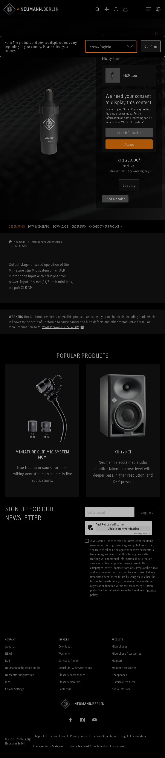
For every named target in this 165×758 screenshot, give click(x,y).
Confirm (150, 46)
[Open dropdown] (111, 46)
